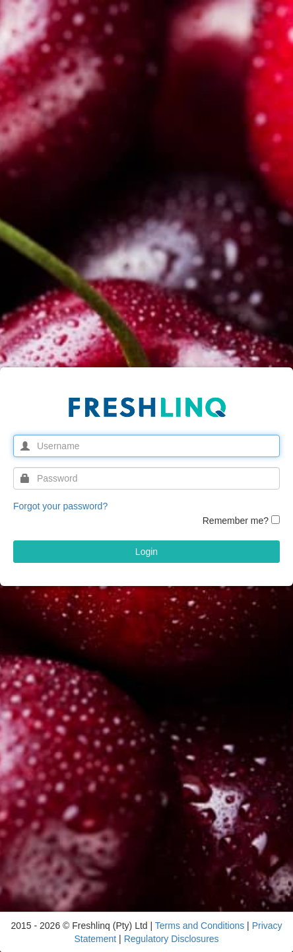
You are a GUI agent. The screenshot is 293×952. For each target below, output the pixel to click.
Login (146, 551)
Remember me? (236, 520)
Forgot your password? (60, 506)
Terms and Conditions (201, 925)
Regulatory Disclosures (171, 939)
